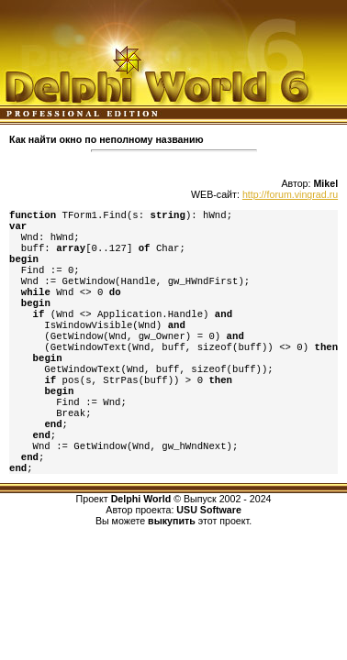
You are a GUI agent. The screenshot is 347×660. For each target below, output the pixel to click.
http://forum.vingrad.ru (290, 194)
